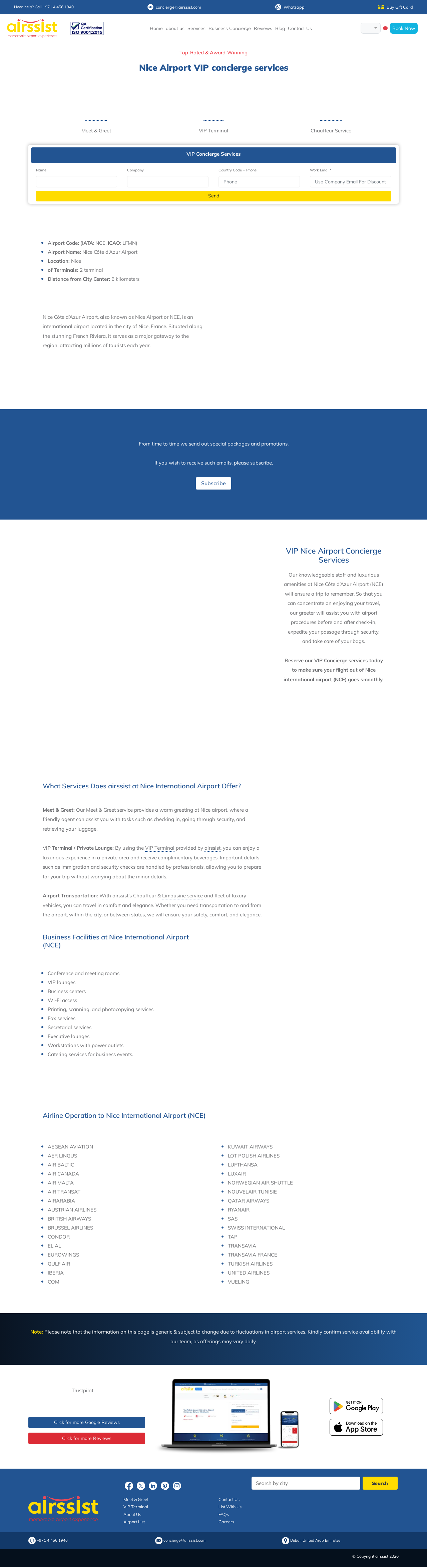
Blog (280, 28)
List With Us (230, 1506)
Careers (226, 1521)
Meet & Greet (135, 1499)
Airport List (134, 1521)
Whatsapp (290, 7)
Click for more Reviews (86, 1438)
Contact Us (300, 28)
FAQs (224, 1514)
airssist (212, 848)
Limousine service (182, 895)
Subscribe (213, 483)
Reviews (263, 28)
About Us (132, 1514)
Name (41, 170)
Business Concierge (229, 28)
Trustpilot (82, 1390)
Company (135, 170)
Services (196, 28)
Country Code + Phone (238, 170)
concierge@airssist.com (174, 7)
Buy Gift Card (395, 7)
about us (175, 28)
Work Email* (320, 170)
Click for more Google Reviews (87, 1422)
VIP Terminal (159, 848)
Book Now (403, 28)
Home (156, 28)
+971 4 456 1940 (52, 1540)
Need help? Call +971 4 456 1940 (44, 6)
